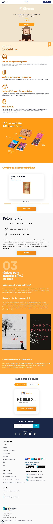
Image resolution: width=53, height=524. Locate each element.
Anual (20, 384)
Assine (47, 2)
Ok (36, 425)
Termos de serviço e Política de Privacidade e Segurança (17, 520)
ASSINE (26, 253)
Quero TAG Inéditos (26, 408)
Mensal (32, 384)
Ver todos (26, 208)
